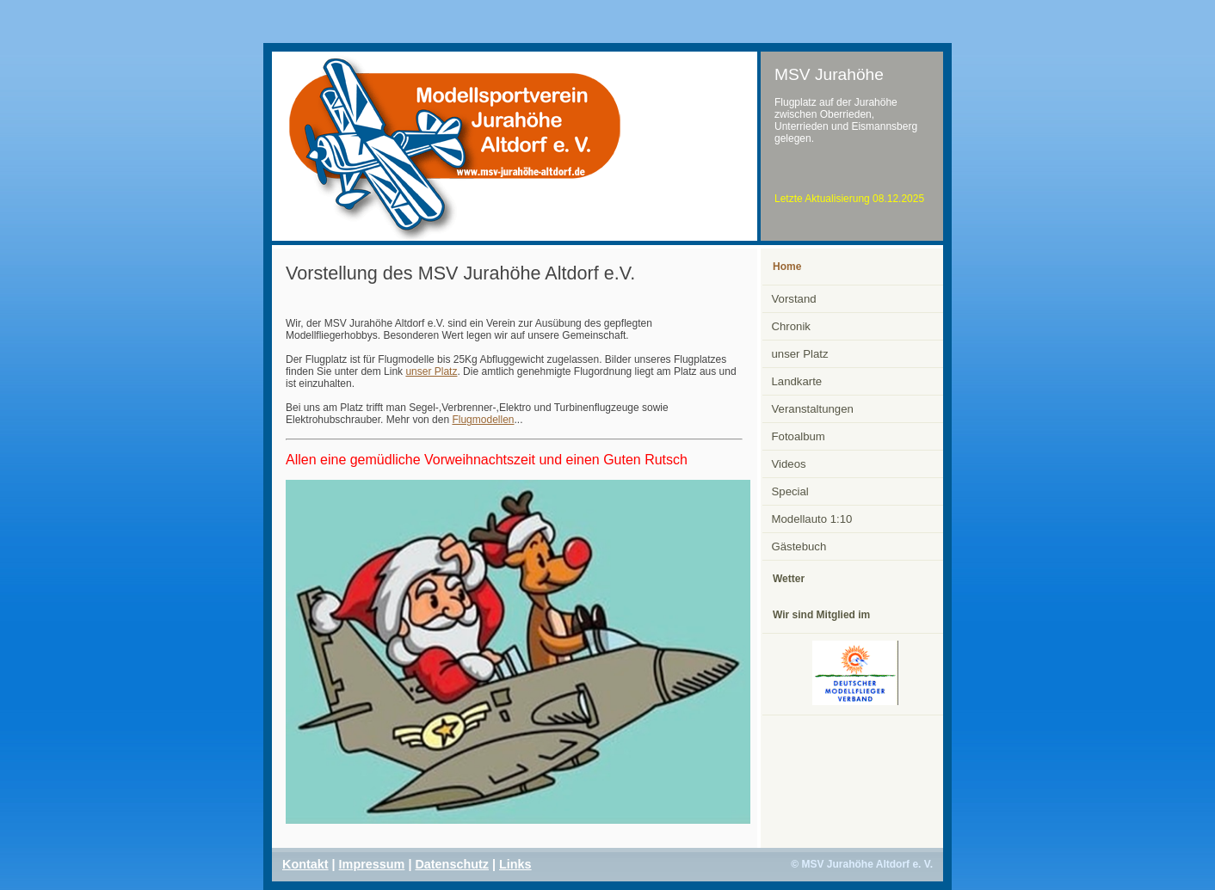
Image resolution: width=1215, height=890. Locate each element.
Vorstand (794, 298)
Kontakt (305, 864)
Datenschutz (452, 864)
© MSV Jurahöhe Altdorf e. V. (862, 864)
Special (790, 491)
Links (515, 864)
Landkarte (797, 381)
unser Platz (431, 371)
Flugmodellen (483, 420)
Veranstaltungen (813, 408)
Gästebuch (799, 546)
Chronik (791, 326)
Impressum (372, 864)
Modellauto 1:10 (812, 519)
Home (787, 267)
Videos (789, 463)
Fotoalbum (798, 436)
